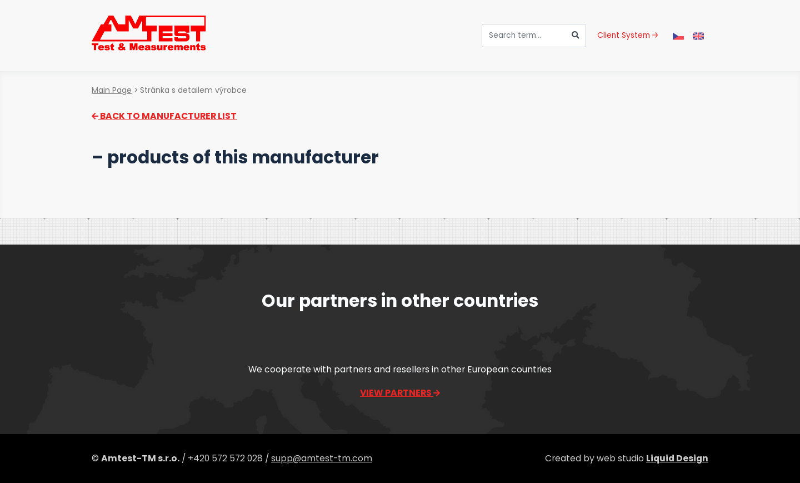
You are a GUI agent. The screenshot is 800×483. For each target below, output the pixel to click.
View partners (400, 393)
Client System (627, 35)
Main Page (112, 90)
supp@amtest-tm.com (321, 458)
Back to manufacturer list (164, 116)
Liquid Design (677, 458)
